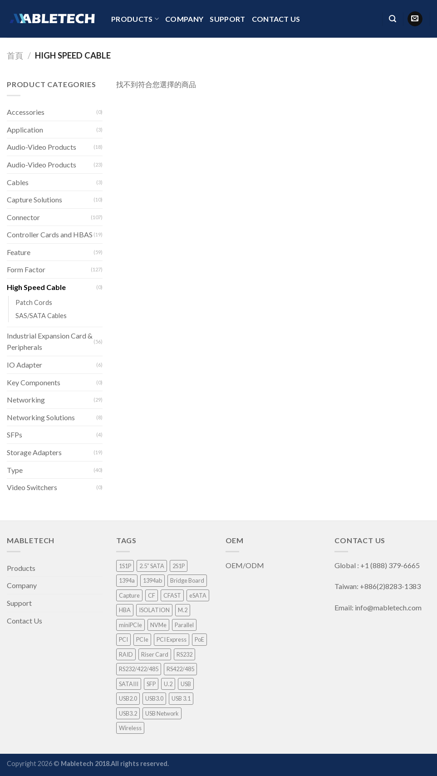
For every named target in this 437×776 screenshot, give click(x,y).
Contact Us (276, 19)
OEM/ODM (245, 565)
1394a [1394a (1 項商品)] (127, 580)
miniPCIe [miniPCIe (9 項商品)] (130, 625)
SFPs (14, 434)
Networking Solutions (41, 417)
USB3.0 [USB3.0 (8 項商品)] (154, 698)
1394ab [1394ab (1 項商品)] (152, 580)
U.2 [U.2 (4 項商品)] (168, 684)
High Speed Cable (36, 287)
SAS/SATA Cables (41, 315)
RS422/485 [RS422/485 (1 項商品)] (180, 669)
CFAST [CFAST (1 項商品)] (172, 595)
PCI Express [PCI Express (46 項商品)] (172, 639)
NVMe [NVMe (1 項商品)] (158, 625)
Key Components (33, 382)
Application (25, 129)
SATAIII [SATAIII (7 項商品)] (128, 684)
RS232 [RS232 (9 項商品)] (184, 654)
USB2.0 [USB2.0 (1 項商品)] (128, 698)
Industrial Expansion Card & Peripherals (50, 341)
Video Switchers (32, 487)
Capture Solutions (34, 199)
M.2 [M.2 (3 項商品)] (182, 610)
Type (15, 470)
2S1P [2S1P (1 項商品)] (178, 566)
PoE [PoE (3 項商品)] (199, 639)
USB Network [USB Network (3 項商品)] (162, 713)
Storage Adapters (34, 452)
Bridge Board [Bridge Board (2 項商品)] (187, 580)
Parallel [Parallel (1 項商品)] (184, 625)
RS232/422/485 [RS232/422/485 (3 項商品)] (138, 669)
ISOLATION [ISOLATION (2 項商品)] (154, 610)
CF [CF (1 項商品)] (151, 595)
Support (227, 19)
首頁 (15, 55)
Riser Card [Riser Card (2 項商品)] (154, 654)
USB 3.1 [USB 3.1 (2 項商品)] (181, 698)
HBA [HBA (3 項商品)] (125, 610)
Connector (23, 217)
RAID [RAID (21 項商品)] (126, 654)
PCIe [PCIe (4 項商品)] (142, 639)
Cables (18, 182)
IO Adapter (24, 364)
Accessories (25, 112)
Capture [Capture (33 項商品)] (129, 595)
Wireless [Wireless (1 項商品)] (130, 728)
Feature (18, 252)
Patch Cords (33, 302)
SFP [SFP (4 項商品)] (151, 684)
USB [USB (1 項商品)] (186, 684)
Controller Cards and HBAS (50, 234)
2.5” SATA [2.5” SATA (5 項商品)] (151, 566)
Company (184, 19)
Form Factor (26, 269)
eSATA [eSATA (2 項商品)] (197, 595)
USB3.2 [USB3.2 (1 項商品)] (128, 713)
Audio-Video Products (41, 146)
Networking (26, 399)
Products (135, 19)
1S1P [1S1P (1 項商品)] (125, 566)
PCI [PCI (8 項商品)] (123, 639)
